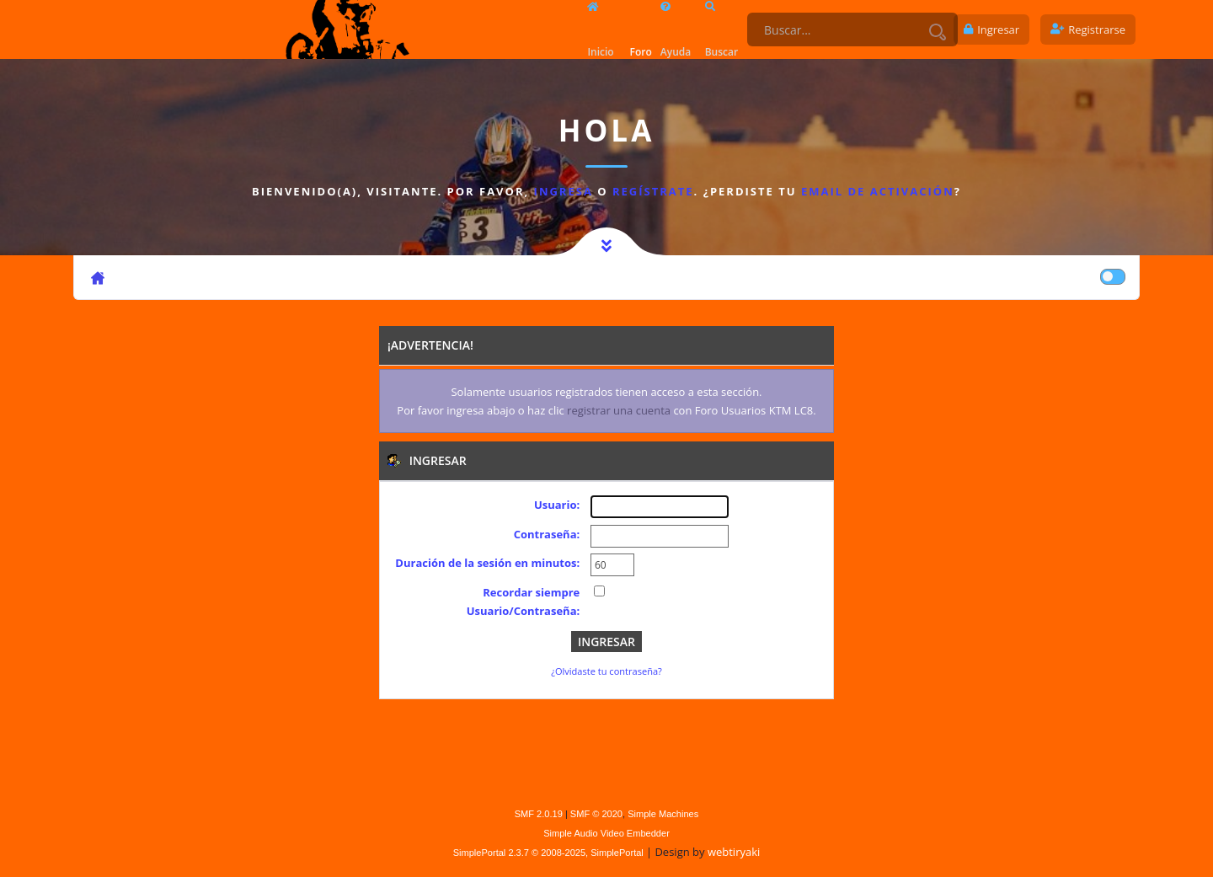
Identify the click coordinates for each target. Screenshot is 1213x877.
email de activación (877, 191)
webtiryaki (734, 851)
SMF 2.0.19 (539, 814)
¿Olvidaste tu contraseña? (606, 671)
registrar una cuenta (619, 410)
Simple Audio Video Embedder (606, 833)
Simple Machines (663, 814)
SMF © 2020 (596, 814)
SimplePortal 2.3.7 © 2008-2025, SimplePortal (548, 853)
